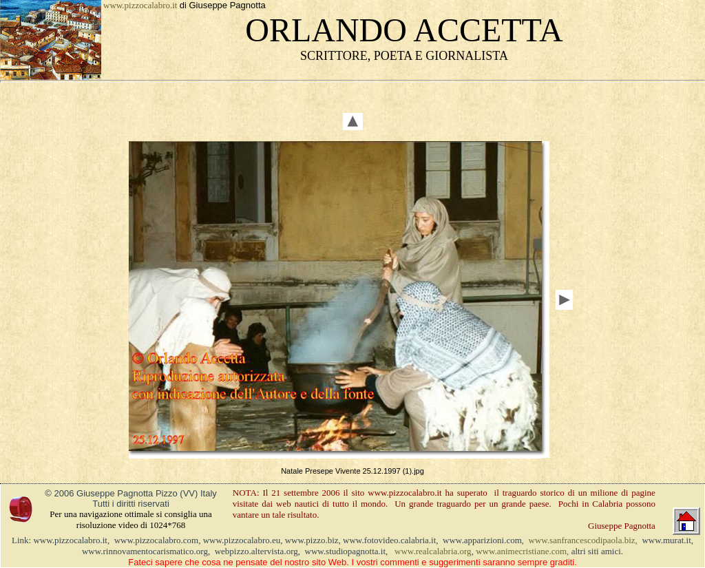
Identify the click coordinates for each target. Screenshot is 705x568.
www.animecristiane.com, (522, 551)
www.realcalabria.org (433, 551)
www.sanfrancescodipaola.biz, (583, 540)
